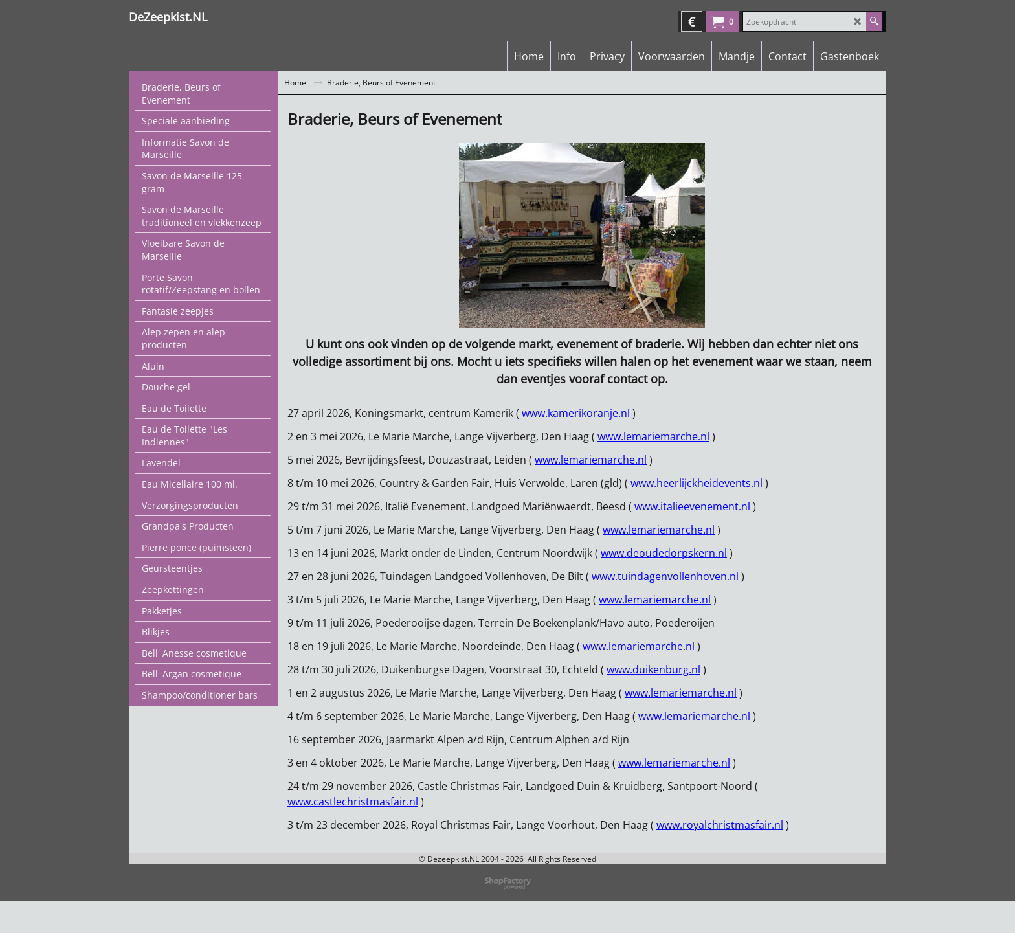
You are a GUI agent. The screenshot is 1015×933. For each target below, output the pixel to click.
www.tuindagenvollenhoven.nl (665, 576)
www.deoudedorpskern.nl (664, 553)
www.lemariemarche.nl (653, 436)
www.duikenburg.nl (653, 669)
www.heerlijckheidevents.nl (696, 483)
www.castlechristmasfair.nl (352, 801)
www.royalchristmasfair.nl (719, 825)
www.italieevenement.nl (692, 506)
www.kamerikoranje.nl (576, 413)
